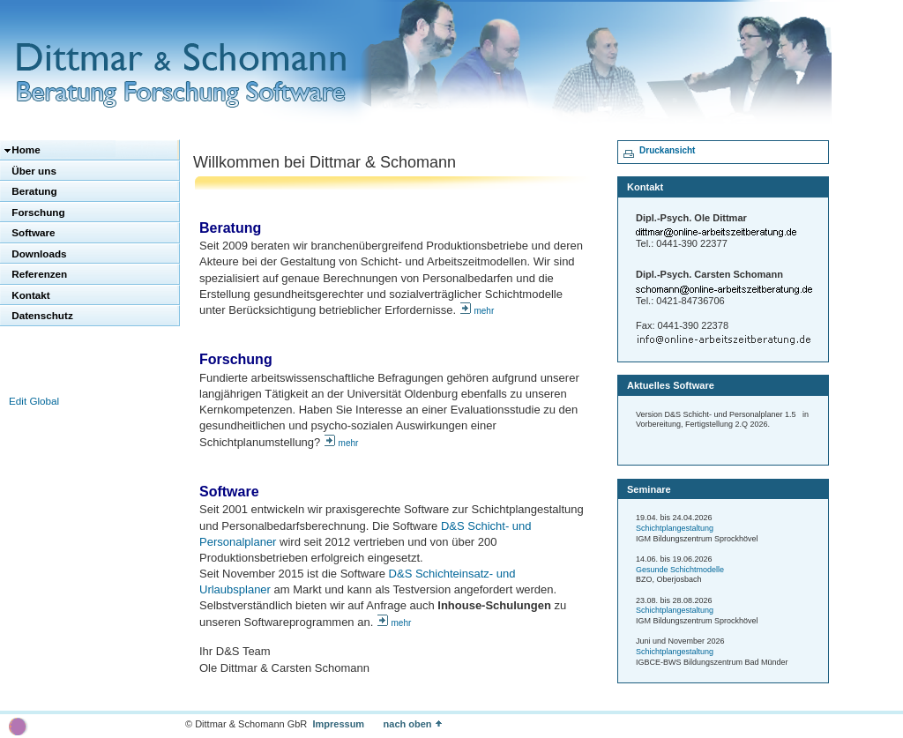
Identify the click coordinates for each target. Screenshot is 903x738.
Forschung (37, 212)
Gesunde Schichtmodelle (680, 569)
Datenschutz (41, 315)
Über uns (32, 170)
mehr (484, 311)
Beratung (33, 191)
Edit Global (34, 400)
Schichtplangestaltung (674, 528)
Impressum (338, 724)
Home (25, 149)
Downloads (38, 253)
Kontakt (29, 295)
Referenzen (38, 274)
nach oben (420, 724)
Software (32, 232)
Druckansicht (667, 150)
